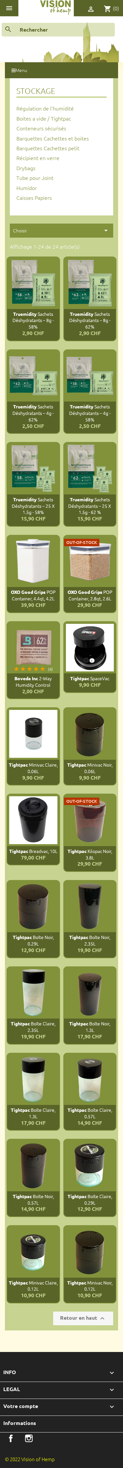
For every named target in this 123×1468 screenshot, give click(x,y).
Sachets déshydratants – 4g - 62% (33, 413)
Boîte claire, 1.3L (33, 1113)
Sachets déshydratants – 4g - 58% (90, 413)
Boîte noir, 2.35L (89, 940)
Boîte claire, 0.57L (90, 1113)
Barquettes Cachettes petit (47, 148)
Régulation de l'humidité (45, 108)
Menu (19, 70)
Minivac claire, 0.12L (33, 1285)
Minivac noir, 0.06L (90, 767)
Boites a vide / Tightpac (43, 118)
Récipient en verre (37, 157)
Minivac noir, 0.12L (90, 1285)
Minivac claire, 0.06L (33, 767)
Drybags (25, 167)
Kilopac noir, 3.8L (90, 854)
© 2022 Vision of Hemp (30, 1459)
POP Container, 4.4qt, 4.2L (33, 595)
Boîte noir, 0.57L (33, 1199)
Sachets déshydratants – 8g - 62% (90, 320)
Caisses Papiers (34, 197)
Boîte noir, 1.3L (89, 1026)
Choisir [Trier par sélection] (61, 230)
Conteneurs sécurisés (41, 128)
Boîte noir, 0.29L (33, 940)
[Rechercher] (58, 30)
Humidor (26, 187)
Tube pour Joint (34, 177)
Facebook (11, 1438)
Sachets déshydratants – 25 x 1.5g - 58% (33, 506)
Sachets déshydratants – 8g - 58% (33, 320)
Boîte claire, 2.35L (33, 1026)
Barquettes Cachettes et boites (52, 138)
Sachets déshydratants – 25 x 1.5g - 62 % (89, 506)
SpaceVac (89, 678)
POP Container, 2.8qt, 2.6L (90, 595)
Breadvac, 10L (33, 851)
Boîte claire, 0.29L (90, 1199)
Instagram (29, 1438)
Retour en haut (83, 1318)
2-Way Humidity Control (33, 681)
